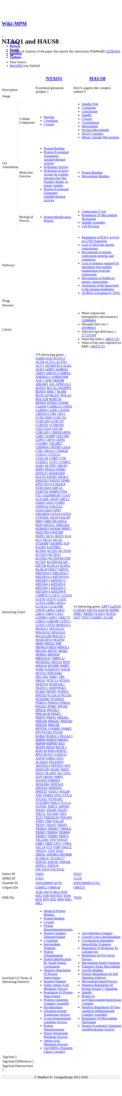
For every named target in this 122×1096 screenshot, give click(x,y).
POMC (52, 706)
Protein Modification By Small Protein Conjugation (57, 962)
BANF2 (40, 388)
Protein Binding (54, 148)
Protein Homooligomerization (58, 927)
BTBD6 (63, 402)
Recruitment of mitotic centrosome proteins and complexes (98, 255)
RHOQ (50, 747)
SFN (67, 765)
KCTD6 (65, 558)
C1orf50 (40, 406)
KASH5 (40, 547)
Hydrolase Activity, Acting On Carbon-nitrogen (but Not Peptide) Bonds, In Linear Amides (56, 178)
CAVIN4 (63, 410)
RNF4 (52, 751)
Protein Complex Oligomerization (55, 935)
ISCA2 (57, 540)
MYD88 (53, 665)
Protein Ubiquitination (53, 953)
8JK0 (60, 899)
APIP (48, 380)
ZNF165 (41, 862)
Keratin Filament (55, 981)
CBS (53, 414)
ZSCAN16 (42, 869)
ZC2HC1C (42, 858)
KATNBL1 (54, 547)
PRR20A (63, 717)
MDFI (39, 643)
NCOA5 (40, 673)
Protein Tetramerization (54, 1027)
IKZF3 (59, 536)
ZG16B (108, 617)
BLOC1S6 (42, 395)
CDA (47, 428)
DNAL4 (50, 469)
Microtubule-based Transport (101, 963)
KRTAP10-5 (43, 573)
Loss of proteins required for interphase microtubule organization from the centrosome (100, 269)
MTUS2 (56, 662)
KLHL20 (41, 569)
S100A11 (61, 754)
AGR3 (39, 369)
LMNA (50, 610)
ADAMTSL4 (53, 365)
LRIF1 (53, 617)
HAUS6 (103, 610)
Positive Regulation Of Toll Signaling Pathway (100, 975)
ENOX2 (54, 480)
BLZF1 (55, 395)
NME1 (53, 677)
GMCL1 (64, 499)
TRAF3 (51, 825)
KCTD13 (41, 554)
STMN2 (47, 795)
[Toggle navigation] (3, 36)
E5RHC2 (41, 887)
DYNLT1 (41, 473)
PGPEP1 (63, 691)
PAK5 (62, 688)
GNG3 (50, 502)
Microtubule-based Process (99, 981)
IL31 (38, 540)
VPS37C (41, 851)
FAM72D (41, 491)
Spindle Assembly (93, 222)
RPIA (39, 754)
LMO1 (60, 610)
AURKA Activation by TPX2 (101, 293)
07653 (39, 878)
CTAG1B (41, 458)
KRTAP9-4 (42, 591)
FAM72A (56, 488)
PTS (38, 732)
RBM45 (63, 740)
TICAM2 (53, 814)
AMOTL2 (52, 373)
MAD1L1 (41, 628)
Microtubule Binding (95, 176)
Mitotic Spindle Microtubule (100, 137)
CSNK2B (61, 451)
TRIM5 (40, 832)
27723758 (88, 335)
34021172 (111, 339)
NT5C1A (53, 680)
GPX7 (57, 510)
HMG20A (62, 525)
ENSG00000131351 (86, 883)
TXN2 (85, 617)
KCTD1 (52, 551)
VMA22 (66, 847)
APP (104, 606)
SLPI (38, 777)
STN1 (58, 795)
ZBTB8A (53, 854)
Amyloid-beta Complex (97, 933)
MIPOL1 (63, 647)
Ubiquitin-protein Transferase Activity (57, 1012)
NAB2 (39, 669)
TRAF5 (62, 825)
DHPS (39, 469)
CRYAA (49, 451)
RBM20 (51, 740)
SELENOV (56, 762)
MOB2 (62, 651)
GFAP (54, 499)
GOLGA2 (55, 506)
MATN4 (58, 640)
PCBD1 (40, 691)
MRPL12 (58, 658)
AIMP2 (50, 369)
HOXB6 (55, 528)
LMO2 (39, 614)
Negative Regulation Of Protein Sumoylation (57, 973)
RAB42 (40, 736)
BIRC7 (51, 391)
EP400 (65, 480)
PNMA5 (64, 702)
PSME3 (66, 728)
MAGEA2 (58, 632)
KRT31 (63, 569)
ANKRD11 (42, 377)
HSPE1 (40, 536)
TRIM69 (64, 832)
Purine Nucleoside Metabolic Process (56, 1035)
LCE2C (62, 599)
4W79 (48, 892)
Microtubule (90, 126)
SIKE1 (65, 769)
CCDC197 (57, 421)
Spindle (87, 115)
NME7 (77, 614)
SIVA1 (39, 773)
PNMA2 (52, 702)
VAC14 (40, 847)
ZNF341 (52, 862)
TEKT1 (52, 806)
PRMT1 (56, 714)
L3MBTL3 (42, 595)
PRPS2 (51, 717)
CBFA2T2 (42, 414)
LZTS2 (50, 625)
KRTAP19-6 (60, 577)
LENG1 (60, 602)
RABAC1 (52, 736)
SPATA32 (57, 784)
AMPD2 (65, 373)
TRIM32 (65, 828)
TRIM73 (41, 836)
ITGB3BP (42, 543)
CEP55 (40, 440)
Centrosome (89, 111)
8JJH (46, 895)
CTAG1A (54, 454)
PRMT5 (40, 717)
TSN (53, 839)
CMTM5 (55, 447)
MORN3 (41, 654)
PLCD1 (67, 695)
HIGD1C (49, 525)
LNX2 (59, 614)
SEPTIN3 (57, 765)
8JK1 (68, 899)
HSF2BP (57, 532)
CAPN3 (67, 406)
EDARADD (57, 473)
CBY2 (61, 414)
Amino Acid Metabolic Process (56, 1042)
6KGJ (56, 892)
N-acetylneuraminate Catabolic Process (57, 1020)
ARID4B (58, 380)
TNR (48, 821)
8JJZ (53, 899)
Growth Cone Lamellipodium (101, 937)
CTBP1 (54, 458)
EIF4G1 (63, 477)
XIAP (59, 851)
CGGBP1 (41, 443)
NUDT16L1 (57, 684)
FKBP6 (54, 491)
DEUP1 (62, 465)
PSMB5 (55, 728)
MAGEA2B (43, 636)
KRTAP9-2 (58, 588)
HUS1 (50, 536)
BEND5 (40, 391)
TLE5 (39, 817)
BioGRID (16, 65)
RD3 (62, 743)
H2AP (54, 517)
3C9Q (39, 892)
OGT (76, 617)
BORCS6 (55, 399)
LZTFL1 (65, 621)
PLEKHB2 (42, 699)
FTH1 (63, 491)
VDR (56, 847)
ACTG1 (50, 362)
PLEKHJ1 (57, 699)
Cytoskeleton (90, 122)
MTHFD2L (42, 662)
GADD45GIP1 (52, 495)
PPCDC (63, 706)
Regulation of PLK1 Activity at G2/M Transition (101, 239)
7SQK (77, 897)
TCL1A (66, 802)
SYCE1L (41, 799)
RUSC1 (48, 754)
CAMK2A (54, 406)
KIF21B (40, 565)
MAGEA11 (56, 628)
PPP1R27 (53, 710)
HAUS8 (97, 78)
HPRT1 (66, 528)
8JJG (38, 895)
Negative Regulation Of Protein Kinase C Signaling (99, 986)
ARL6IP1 (41, 384)
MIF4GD (41, 647)
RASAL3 (66, 736)
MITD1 (53, 651)
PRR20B (41, 721)
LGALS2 (41, 606)
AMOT (40, 373)
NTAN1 (64, 680)
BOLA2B (41, 399)
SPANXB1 (42, 784)
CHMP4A (42, 447)
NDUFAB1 (54, 673)
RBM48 (40, 743)
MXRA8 (41, 665)
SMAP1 (48, 777)
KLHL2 (65, 565)
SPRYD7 (41, 791)
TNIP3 (39, 821)
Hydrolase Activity (56, 167)
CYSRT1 (65, 462)
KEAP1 (63, 562)
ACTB (39, 362)
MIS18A (41, 651)
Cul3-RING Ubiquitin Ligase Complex (58, 1049)
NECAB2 (41, 677)
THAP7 (62, 810)
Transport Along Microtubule (101, 966)
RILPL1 (61, 747)
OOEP (53, 688)
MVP (66, 662)
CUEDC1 (41, 462)
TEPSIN (63, 806)
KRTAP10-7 (60, 573)
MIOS (52, 647)
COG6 (66, 447)
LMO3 (49, 614)
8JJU (59, 895)
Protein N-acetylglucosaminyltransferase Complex (101, 999)
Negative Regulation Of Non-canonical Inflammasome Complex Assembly (101, 1010)
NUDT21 (41, 688)
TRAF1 (40, 825)
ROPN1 (61, 751)
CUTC (53, 462)
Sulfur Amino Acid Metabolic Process (56, 986)
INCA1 (47, 540)
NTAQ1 (54, 78)
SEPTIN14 (42, 765)
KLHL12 (53, 565)
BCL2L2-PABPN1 (59, 388)
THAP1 (40, 810)
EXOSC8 (59, 484)
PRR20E (41, 725)
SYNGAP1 (55, 799)
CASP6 (52, 410)
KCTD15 (54, 554)
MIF (59, 643)
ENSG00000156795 (48, 883)
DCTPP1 (51, 465)
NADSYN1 (52, 669)
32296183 (112, 51)
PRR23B (53, 725)
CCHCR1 (41, 425)
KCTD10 (65, 551)
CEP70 (50, 440)
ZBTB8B (65, 854)
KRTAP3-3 (58, 580)
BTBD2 (52, 402)
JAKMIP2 (56, 543)
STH (38, 795)
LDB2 (50, 602)
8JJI (53, 895)
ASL (52, 384)
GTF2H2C (42, 517)
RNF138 (41, 751)
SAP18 (40, 758)
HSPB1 (114, 610)
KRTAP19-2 (43, 577)
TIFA (62, 814)
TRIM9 (53, 836)
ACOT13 (59, 358)
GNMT (60, 502)
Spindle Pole (90, 104)
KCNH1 (40, 551)
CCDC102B (43, 417)
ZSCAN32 (57, 869)
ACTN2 (61, 362)
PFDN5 (52, 691)
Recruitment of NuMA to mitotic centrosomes (98, 280)
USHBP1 (96, 617)
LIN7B (40, 610)
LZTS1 (40, 625)
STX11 (67, 795)
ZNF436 (64, 862)
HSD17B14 (43, 532)
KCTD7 (40, 562)
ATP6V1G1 (63, 384)
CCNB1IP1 (56, 425)
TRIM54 (52, 832)
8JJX (38, 899)
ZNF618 (52, 865)
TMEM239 (51, 817)
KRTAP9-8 (58, 591)
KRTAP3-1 (42, 580)
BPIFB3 (40, 402)
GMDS (40, 502)
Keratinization (53, 1007)
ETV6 (48, 484)
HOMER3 (42, 528)
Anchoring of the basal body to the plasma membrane (100, 287)
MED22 (49, 643)
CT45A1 (41, 454)
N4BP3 (64, 665)
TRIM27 (53, 828)
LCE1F (51, 599)
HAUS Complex (92, 133)
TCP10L (41, 806)
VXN (51, 851)
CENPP (50, 436)
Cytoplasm (51, 120)
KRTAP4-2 (42, 584)
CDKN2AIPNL (61, 432)
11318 (77, 878)
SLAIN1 (50, 773)
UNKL (67, 843)
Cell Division (90, 226)
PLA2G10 (54, 695)
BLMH (61, 391)
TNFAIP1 (65, 817)
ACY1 (39, 365)
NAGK (65, 669)
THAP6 (51, 810)
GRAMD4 (42, 514)
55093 (39, 874)
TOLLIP (58, 821)
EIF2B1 (52, 477)
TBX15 (55, 802)
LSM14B (52, 621)
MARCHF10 (44, 640)
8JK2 (38, 903)
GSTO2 (66, 514)
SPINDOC (55, 788)
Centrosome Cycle (94, 211)
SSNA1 (53, 791)
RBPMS (52, 743)
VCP (49, 847)
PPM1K (40, 710)
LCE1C (56, 595)
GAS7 (67, 495)
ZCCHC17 (57, 858)
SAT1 (60, 758)
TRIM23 (41, 828)
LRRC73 (64, 617)
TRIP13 (63, 836)
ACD (48, 358)
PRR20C (54, 721)
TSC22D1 (42, 839)
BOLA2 (66, 395)
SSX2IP (64, 791)
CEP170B (62, 436)
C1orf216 (114, 606)
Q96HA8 (54, 887)
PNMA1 (41, 702)
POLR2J (41, 706)
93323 (77, 874)
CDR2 (39, 436)
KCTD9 (52, 562)
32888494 (88, 320)
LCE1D (67, 595)
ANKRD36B (59, 377)
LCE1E (40, 599)
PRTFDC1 (42, 728)
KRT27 (53, 569)
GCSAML (42, 499)
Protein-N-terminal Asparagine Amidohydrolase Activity (56, 157)
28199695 (88, 328)
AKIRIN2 (61, 369)
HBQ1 (39, 521)
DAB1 (39, 465)
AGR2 (67, 365)
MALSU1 (58, 636)
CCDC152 (59, 417)
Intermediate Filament (52, 946)
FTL (38, 495)
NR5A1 (40, 680)
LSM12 (40, 621)
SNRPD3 (54, 780)
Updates (15, 57)
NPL (62, 677)
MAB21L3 (63, 625)
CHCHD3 (55, 443)
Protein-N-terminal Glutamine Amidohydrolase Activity (56, 194)
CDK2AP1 (42, 432)
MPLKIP (54, 654)
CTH (62, 458)
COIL (39, 451)
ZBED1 (40, 854)
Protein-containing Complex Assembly (57, 1001)
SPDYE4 (41, 788)
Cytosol (49, 124)
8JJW (67, 895)
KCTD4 (53, 558)
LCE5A (40, 602)
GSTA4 (55, 514)
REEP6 (40, 747)
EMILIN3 (42, 480)
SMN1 (58, 777)
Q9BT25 (79, 887)
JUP (66, 543)
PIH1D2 (40, 695)
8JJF (64, 892)
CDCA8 (57, 428)
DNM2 (60, 469)
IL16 (68, 536)
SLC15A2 (64, 773)
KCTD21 (41, 558)
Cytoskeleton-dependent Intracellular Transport (98, 942)
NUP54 (111, 614)
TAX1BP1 (42, 802)
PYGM (57, 732)
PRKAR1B (42, 714)
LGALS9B (55, 606)
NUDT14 (41, 684)
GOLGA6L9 (43, 510)
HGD (39, 525)
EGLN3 (40, 477)
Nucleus (49, 117)
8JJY (46, 899)
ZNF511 (41, 865)
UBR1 (39, 843)
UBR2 (49, 843)
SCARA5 (41, 762)
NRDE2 (88, 614)
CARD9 (40, 410)
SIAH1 (54, 769)
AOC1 (39, 380)
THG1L (40, 814)
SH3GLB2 (42, 769)
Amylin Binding (92, 970)
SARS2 (50, 758)
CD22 (39, 428)
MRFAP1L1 (43, 658)
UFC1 (58, 843)
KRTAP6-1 (42, 588)
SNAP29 (41, 780)
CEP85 (60, 440)
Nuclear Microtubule (95, 130)
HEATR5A (59, 521)
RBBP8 (40, 740)
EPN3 (39, 484)
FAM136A (42, 488)
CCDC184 (42, 421)
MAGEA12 (43, 632)
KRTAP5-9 (58, 584)
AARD (40, 358)
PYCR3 (47, 732)
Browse (15, 46)
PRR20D (66, 721)
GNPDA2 (41, 506)
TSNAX (61, 839)
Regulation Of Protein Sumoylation (58, 994)
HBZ (48, 521)
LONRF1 (41, 617)
